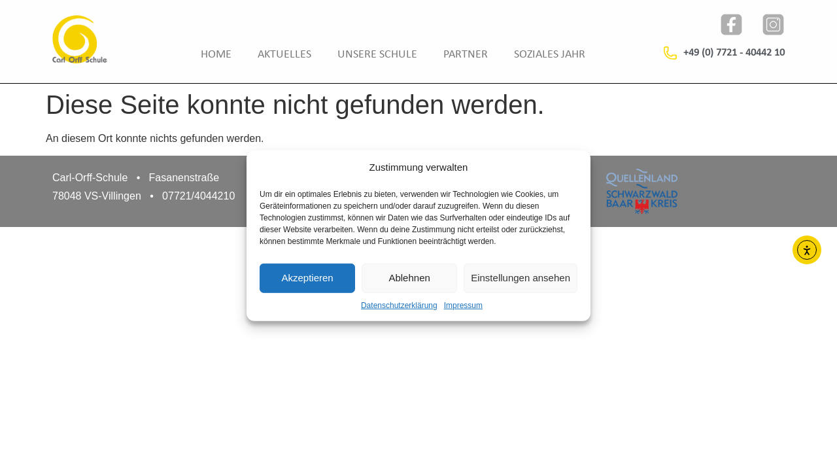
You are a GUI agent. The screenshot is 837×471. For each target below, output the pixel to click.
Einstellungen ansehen (520, 277)
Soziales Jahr (549, 54)
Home (216, 54)
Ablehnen (409, 277)
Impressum (463, 304)
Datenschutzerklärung (399, 304)
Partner (465, 54)
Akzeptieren (307, 277)
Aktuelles (284, 54)
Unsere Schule (377, 54)
